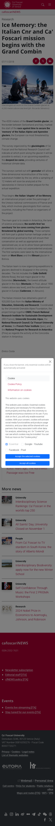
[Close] (50, 361)
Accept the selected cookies (27, 456)
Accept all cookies (28, 463)
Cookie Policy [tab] (15, 384)
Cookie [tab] (11, 378)
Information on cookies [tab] (20, 390)
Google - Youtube (34, 444)
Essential (13, 444)
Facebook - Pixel (17, 450)
